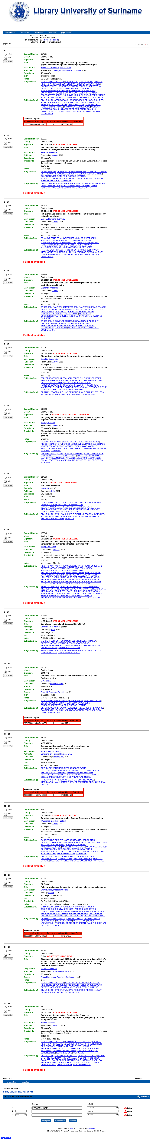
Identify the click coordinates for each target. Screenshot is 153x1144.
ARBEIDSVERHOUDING (51, 178)
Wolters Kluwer (56, 684)
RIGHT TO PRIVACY (50, 586)
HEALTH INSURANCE (75, 591)
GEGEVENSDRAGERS (51, 987)
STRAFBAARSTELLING (91, 380)
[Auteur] (55, 549)
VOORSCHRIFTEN (78, 987)
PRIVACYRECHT (48, 238)
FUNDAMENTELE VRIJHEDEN (54, 90)
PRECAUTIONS (75, 328)
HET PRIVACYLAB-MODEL (79, 777)
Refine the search (51, 40)
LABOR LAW (46, 183)
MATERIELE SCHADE (95, 444)
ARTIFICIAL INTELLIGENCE (68, 1060)
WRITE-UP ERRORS (83, 858)
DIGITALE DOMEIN (85, 1050)
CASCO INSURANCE (93, 453)
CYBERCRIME (47, 321)
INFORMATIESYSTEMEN (52, 509)
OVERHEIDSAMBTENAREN (76, 851)
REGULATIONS (72, 992)
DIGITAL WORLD (48, 1064)
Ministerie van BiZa (49, 968)
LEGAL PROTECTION (50, 185)
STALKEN (67, 378)
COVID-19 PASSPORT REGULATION (69, 109)
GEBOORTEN (88, 840)
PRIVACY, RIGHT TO (94, 100)
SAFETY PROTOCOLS (84, 780)
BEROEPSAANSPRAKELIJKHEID (79, 509)
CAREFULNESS (65, 858)
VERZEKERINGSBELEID (80, 448)
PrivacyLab (58, 757)
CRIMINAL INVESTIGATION (71, 710)
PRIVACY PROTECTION (51, 102)
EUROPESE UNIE (64, 1053)
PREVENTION (61, 328)
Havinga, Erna (65, 754)
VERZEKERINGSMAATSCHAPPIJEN (57, 446)
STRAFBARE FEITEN (90, 645)
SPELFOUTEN (64, 849)
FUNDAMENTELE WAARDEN (78, 88)
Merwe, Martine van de (51, 751)
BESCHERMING (71, 314)
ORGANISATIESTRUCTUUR (53, 777)
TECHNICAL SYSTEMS (90, 1062)
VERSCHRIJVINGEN (66, 853)
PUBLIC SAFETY (48, 780)
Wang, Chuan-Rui (48, 547)
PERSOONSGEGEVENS (90, 86)
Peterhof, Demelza (49, 152)
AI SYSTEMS (73, 1062)
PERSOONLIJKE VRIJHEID (88, 84)
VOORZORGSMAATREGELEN (54, 316)
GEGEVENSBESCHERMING (89, 174)
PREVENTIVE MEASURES (83, 394)
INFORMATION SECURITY (53, 591)
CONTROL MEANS (97, 183)
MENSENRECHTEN (75, 572)
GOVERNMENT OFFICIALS (92, 861)
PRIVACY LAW (47, 250)
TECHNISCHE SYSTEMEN (64, 1050)
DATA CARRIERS (48, 992)
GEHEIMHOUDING (92, 502)
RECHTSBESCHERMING (74, 176)
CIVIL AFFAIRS (81, 856)
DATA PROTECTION (79, 183)
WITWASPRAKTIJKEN (71, 911)
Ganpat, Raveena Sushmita (53, 219)
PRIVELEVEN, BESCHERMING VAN (68, 1044)
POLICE (56, 925)
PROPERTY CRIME (63, 923)
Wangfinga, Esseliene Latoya (53, 821)
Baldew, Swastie (48, 1022)
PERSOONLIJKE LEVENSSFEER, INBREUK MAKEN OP (66, 240)
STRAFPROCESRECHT (51, 378)
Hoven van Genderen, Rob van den (56, 67)
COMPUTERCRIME (63, 321)
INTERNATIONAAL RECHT (52, 1048)
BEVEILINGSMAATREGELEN (54, 770)
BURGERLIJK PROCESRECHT (54, 700)
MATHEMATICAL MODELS (52, 458)
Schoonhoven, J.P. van (51, 627)
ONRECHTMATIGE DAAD (73, 847)
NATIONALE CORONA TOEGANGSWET (85, 97)
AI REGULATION (64, 1064)
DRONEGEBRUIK (88, 238)
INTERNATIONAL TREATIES (53, 1062)
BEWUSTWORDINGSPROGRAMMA (83, 775)
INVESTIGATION (48, 325)
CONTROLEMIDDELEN (51, 176)
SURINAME (66, 180)
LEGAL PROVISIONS (73, 254)
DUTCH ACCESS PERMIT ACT (67, 111)
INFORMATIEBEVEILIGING (53, 572)
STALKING (73, 392)
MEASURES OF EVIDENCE (91, 708)
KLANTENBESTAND (93, 566)
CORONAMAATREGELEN (52, 93)
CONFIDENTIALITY (73, 514)
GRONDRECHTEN (49, 86)
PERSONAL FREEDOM (74, 102)
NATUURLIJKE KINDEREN (53, 844)
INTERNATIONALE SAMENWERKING (85, 316)
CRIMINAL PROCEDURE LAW (54, 392)
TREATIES (60, 593)
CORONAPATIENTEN (68, 86)
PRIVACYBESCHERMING (63, 84)
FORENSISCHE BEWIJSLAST (81, 311)
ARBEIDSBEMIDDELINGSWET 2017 (63, 584)
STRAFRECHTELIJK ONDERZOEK (74, 703)
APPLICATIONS (61, 100)
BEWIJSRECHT (76, 700)
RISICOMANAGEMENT (51, 444)
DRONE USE (83, 250)
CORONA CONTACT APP (76, 93)
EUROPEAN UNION (81, 1064)
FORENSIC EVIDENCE (67, 325)
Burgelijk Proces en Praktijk (52, 692)
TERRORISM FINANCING (84, 923)
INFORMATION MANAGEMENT (88, 516)
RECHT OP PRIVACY (70, 380)
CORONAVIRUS (86, 82)
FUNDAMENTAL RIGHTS (52, 254)
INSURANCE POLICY (81, 460)
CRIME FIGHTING (59, 323)
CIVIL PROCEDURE (50, 708)
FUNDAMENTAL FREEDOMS (77, 107)
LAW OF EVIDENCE (68, 708)
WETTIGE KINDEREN (97, 842)
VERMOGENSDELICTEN (93, 911)
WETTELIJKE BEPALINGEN (80, 245)
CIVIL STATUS (61, 990)
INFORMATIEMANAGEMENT (53, 772)
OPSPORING (60, 311)
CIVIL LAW (59, 514)
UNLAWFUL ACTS (49, 858)
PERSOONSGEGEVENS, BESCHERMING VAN (62, 504)
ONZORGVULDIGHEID (96, 847)
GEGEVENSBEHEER (81, 507)
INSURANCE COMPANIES (89, 456)
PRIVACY (49, 174)
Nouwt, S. (45, 488)
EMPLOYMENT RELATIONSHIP (75, 185)
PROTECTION (47, 328)
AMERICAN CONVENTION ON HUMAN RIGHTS (70, 595)
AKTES (65, 987)
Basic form (144, 1094)
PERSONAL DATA (76, 104)
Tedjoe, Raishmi (48, 422)
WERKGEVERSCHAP (50, 180)
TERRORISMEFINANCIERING (54, 913)
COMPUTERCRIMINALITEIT (74, 307)
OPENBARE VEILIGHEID (52, 768)
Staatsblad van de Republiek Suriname (57, 977)
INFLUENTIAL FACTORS (76, 458)
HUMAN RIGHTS (48, 650)
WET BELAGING (63, 387)
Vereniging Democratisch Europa (66, 70)
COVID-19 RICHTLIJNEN (78, 95)
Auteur (55, 155)
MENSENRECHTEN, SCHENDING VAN (58, 242)
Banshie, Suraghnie (49, 359)
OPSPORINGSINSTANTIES (53, 916)
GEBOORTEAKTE (73, 840)
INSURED (45, 589)
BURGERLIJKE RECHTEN (52, 82)
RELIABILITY (56, 861)
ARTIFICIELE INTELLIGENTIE (77, 1046)
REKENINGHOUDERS (51, 309)
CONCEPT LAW (48, 1060)
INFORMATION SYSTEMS (52, 518)
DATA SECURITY (93, 104)
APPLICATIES (71, 82)
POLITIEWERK (95, 913)
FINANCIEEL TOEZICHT (69, 648)
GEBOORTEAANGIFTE (51, 842)
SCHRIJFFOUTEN (49, 849)
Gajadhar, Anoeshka (49, 288)
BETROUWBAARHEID (82, 849)
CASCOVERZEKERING (73, 442)
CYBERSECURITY (72, 645)
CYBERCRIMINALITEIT (51, 307)
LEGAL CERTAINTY (65, 188)
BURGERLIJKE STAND (76, 844)
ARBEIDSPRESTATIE (73, 178)
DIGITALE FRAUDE (97, 307)
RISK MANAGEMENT (74, 453)
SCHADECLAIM (92, 442)
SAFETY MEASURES (64, 516)
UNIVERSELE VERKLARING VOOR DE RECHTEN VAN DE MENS (70, 577)
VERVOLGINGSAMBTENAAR (77, 383)
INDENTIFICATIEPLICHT (52, 645)
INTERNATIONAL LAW (92, 1060)
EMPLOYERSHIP (83, 188)
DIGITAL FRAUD (80, 321)
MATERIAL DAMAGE (67, 456)
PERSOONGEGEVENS (51, 385)
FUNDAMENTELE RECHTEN (82, 90)
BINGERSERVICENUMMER (53, 775)
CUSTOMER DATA (91, 586)
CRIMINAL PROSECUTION (80, 323)
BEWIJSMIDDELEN (92, 700)
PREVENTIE (84, 314)
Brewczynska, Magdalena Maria (54, 890)
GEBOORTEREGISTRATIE (74, 842)
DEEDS (60, 992)
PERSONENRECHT (74, 502)
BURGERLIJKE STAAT (75, 983)
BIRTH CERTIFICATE (64, 856)
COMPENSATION (48, 453)
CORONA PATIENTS (58, 104)
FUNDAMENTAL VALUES (52, 107)
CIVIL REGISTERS (76, 990)
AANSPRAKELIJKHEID (51, 847)
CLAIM (61, 453)
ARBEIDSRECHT (48, 171)
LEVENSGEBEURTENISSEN (66, 985)
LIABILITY (69, 518)
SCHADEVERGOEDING (51, 442)
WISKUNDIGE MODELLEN (86, 446)
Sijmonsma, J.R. (48, 681)
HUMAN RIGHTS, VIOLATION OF (71, 252)
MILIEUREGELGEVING (51, 247)
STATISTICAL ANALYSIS (60, 460)
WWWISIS (91, 1126)
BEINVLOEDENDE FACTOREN (54, 448)
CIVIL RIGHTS (47, 100)
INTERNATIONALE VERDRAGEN (82, 575)
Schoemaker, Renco (49, 754)
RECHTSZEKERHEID (93, 178)
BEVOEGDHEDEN (74, 916)
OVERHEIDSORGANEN (94, 916)
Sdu (53, 491)
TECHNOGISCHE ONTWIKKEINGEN (57, 909)
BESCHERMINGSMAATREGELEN (56, 507)
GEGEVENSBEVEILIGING (52, 88)
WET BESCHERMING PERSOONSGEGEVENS (70, 510)
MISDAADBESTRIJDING (72, 309)
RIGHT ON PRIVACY (88, 392)
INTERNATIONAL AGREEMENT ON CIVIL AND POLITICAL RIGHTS (70, 598)
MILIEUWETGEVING (71, 247)
